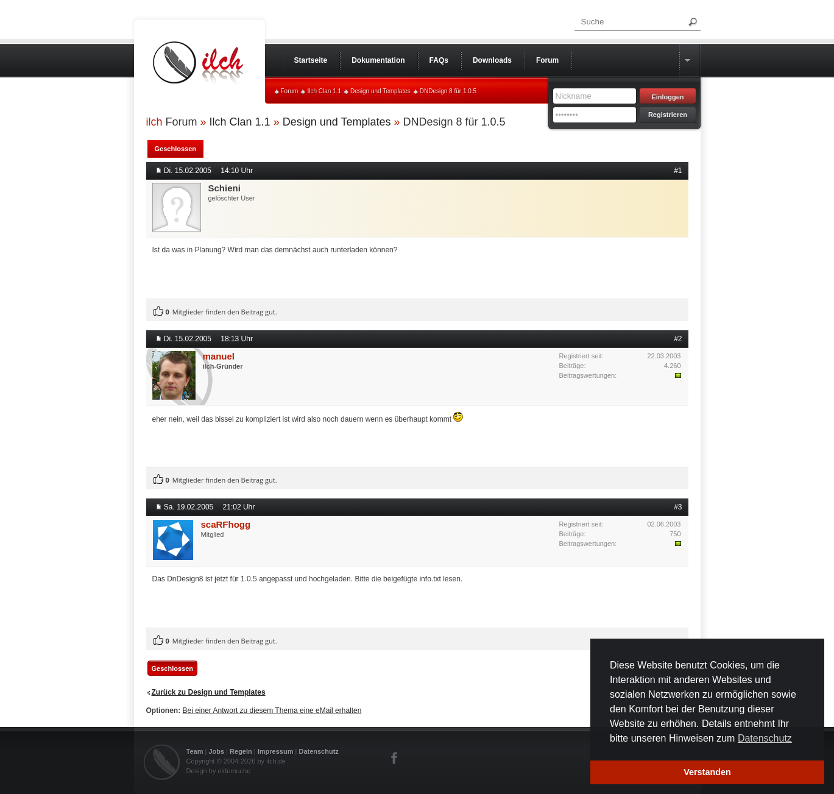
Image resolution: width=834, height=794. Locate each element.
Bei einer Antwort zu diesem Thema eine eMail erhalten (272, 710)
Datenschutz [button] (765, 738)
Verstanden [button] (707, 772)
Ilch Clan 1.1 (324, 91)
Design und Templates (380, 91)
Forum (290, 91)
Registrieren (667, 114)
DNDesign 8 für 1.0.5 (448, 91)
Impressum (276, 751)
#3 (678, 507)
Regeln (241, 751)
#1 (678, 170)
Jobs (216, 751)
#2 (678, 339)
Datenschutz (318, 751)
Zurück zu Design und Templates (209, 692)
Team (194, 751)
